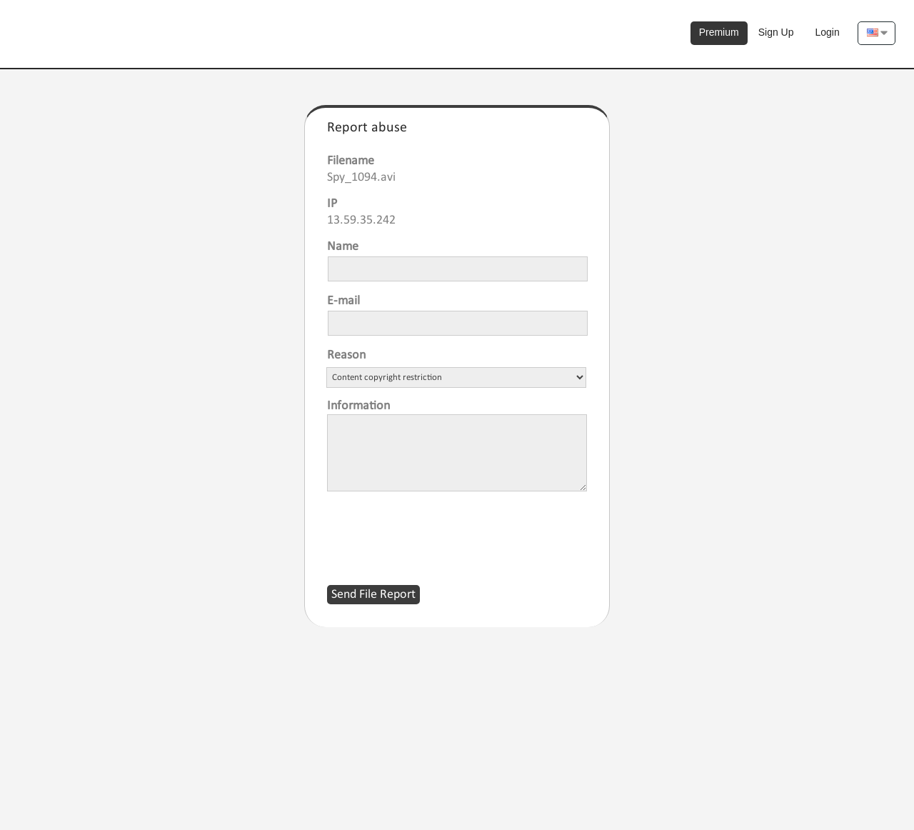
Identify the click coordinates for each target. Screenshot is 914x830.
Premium (719, 32)
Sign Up (776, 32)
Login (827, 32)
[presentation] (435, 529)
